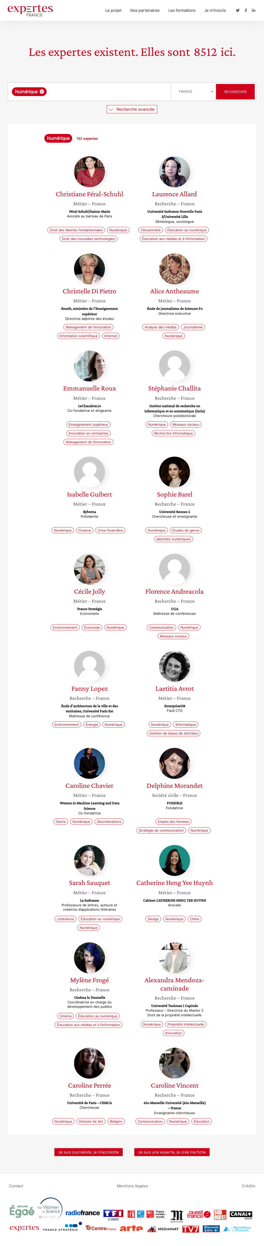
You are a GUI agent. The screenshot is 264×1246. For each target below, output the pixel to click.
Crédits (248, 1185)
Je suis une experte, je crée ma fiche (172, 1152)
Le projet (113, 10)
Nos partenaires (145, 10)
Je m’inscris (215, 10)
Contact (16, 1185)
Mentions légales (132, 1185)
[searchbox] (101, 92)
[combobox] (90, 91)
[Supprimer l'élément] (42, 91)
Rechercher (235, 92)
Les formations (181, 10)
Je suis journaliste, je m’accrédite (88, 1152)
